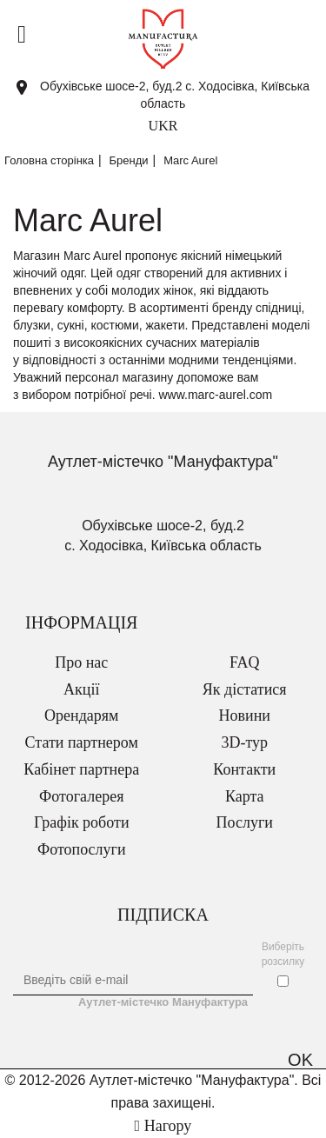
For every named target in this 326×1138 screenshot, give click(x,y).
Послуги (244, 822)
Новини (244, 715)
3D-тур (244, 742)
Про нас (81, 662)
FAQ (245, 662)
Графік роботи (82, 822)
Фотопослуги (81, 849)
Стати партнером (81, 742)
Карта (244, 796)
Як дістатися (245, 689)
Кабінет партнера (81, 769)
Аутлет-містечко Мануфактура (163, 1001)
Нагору (163, 1126)
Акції (81, 689)
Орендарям (81, 715)
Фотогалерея (81, 796)
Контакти (244, 769)
